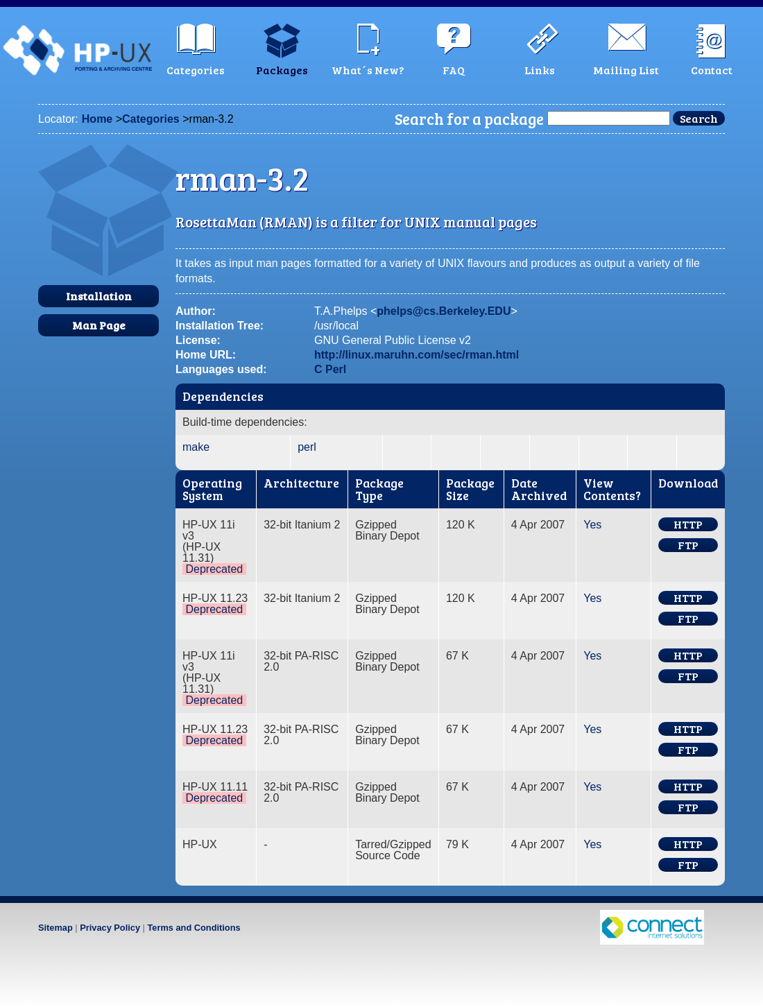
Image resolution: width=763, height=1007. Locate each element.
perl (307, 447)
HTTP (688, 524)
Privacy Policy (110, 927)
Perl (335, 369)
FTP (688, 545)
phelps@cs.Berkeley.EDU (444, 311)
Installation (99, 296)
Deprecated (214, 569)
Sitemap (55, 927)
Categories (151, 119)
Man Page (99, 325)
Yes (592, 525)
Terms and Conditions (193, 927)
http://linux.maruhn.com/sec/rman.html (416, 355)
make (195, 447)
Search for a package (469, 118)
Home (97, 119)
